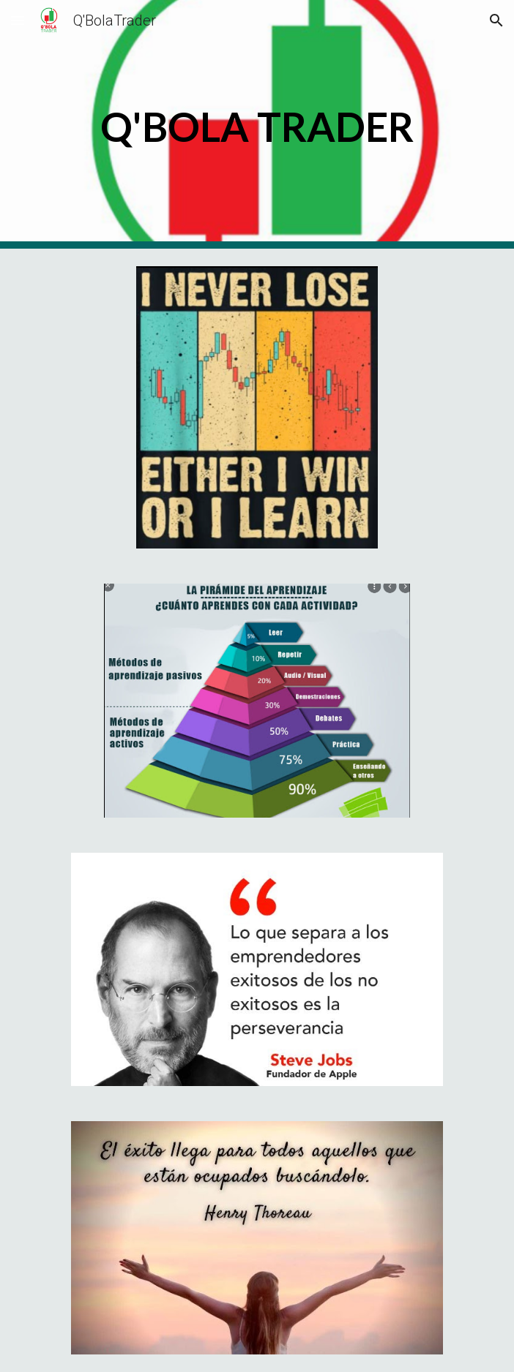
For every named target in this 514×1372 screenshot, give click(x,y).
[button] (17, 20)
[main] (256, 124)
